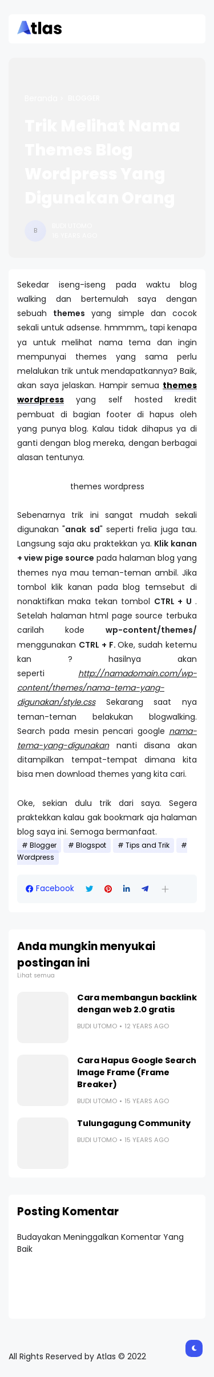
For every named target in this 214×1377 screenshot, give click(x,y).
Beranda (41, 98)
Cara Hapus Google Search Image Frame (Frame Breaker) (136, 1072)
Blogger (84, 98)
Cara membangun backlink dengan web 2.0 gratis (137, 1003)
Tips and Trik (147, 845)
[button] (165, 889)
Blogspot (91, 845)
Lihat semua (36, 975)
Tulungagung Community (134, 1123)
